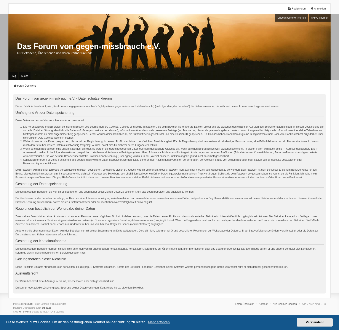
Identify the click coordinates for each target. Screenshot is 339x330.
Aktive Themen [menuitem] (319, 17)
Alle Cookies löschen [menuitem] (285, 304)
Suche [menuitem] (24, 76)
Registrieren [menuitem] (297, 8)
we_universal (25, 312)
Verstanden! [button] (315, 322)
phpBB (28, 304)
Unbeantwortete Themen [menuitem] (291, 17)
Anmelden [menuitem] (318, 8)
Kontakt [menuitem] (263, 304)
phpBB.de (46, 308)
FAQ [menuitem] (13, 76)
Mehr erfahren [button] (159, 322)
